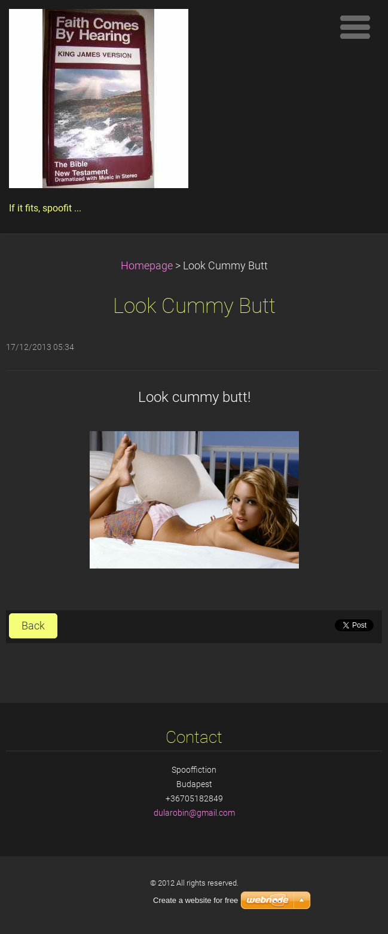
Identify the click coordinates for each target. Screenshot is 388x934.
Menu (355, 27)
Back (33, 626)
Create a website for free (195, 900)
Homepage (147, 266)
